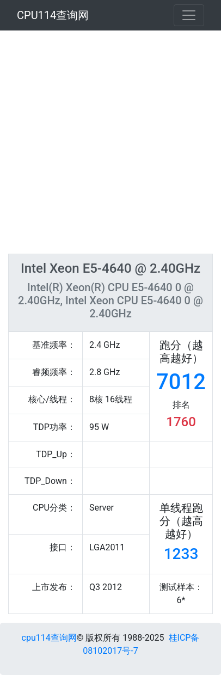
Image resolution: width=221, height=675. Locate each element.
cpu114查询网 (49, 638)
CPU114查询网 (53, 15)
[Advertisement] (110, 142)
